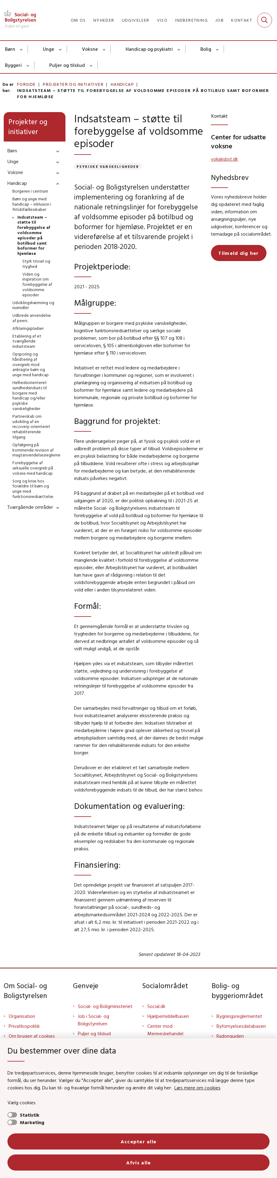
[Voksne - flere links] (104, 49)
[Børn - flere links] (21, 49)
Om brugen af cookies (32, 1036)
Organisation (22, 1016)
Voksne (90, 49)
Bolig (205, 49)
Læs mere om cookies (197, 1087)
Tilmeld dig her (238, 253)
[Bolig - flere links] (217, 49)
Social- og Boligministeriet (105, 1006)
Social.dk (156, 1006)
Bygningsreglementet (239, 1016)
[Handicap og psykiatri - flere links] (179, 49)
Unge (48, 49)
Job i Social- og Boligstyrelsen (93, 1020)
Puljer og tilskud (67, 65)
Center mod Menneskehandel (165, 1029)
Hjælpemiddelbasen (168, 1016)
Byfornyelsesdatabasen (241, 1026)
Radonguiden (230, 1036)
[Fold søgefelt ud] (264, 20)
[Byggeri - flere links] (28, 65)
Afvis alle (138, 1162)
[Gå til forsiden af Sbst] (18, 20)
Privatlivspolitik (24, 1026)
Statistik (29, 1115)
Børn (10, 49)
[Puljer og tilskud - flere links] (91, 65)
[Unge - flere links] (60, 49)
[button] (56, 150)
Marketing (32, 1122)
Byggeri (13, 65)
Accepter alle (139, 1141)
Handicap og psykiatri (149, 49)
